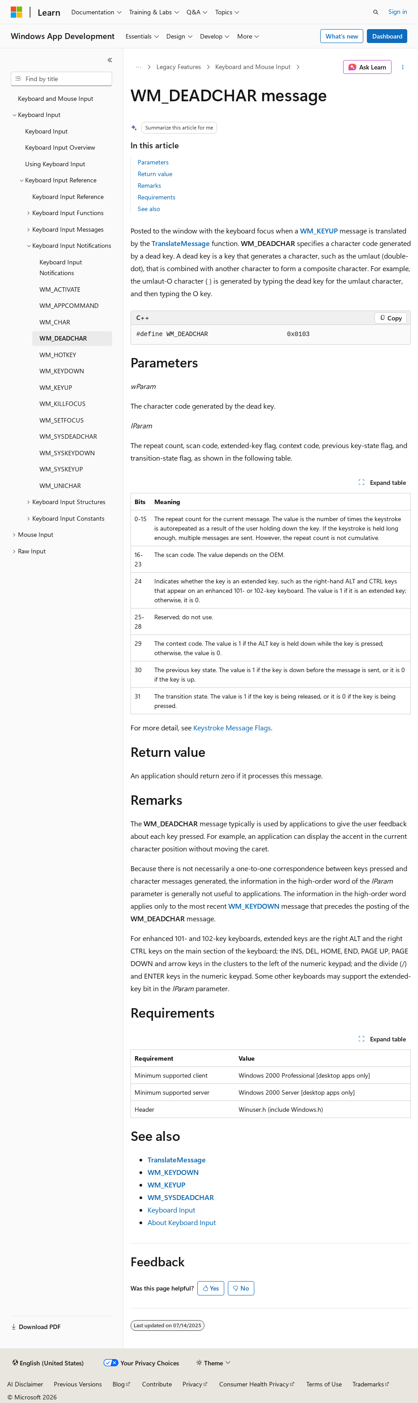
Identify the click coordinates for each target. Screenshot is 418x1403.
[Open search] (376, 12)
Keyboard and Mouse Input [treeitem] (55, 98)
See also (149, 208)
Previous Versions (78, 1384)
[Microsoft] (16, 12)
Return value (155, 173)
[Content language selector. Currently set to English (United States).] (48, 1363)
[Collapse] (109, 60)
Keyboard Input (171, 1209)
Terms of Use (324, 1384)
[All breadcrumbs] (138, 67)
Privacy (192, 1384)
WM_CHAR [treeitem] (54, 322)
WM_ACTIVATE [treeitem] (59, 289)
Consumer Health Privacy (254, 1384)
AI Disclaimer (25, 1384)
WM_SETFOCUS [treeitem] (61, 420)
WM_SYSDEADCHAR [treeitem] (68, 436)
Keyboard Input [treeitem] (46, 131)
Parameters (153, 162)
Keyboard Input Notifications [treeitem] (60, 267)
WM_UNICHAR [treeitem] (60, 485)
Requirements (156, 197)
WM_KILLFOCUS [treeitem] (62, 403)
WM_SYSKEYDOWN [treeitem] (67, 453)
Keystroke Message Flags (232, 727)
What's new (342, 36)
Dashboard (387, 36)
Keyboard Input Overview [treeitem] (60, 147)
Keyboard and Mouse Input (253, 66)
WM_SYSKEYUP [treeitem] (61, 469)
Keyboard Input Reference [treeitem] (68, 196)
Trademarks (368, 1384)
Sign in (397, 11)
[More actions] (403, 67)
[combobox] (61, 79)
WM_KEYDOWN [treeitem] (61, 371)
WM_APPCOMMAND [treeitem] (69, 305)
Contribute (157, 1384)
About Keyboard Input (182, 1222)
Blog (119, 1384)
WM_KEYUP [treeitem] (55, 387)
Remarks (149, 185)
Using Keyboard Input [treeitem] (55, 164)
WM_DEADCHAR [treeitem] (63, 338)
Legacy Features (179, 66)
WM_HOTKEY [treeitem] (57, 354)
